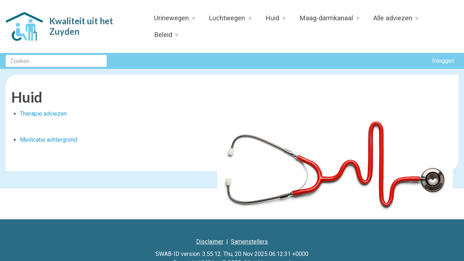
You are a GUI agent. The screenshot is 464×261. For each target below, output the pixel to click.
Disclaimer (209, 241)
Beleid (163, 37)
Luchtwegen (227, 20)
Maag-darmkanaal (326, 20)
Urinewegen (171, 20)
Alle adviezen (393, 20)
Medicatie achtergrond (48, 139)
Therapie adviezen (43, 113)
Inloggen (443, 60)
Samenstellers (249, 241)
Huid (272, 20)
